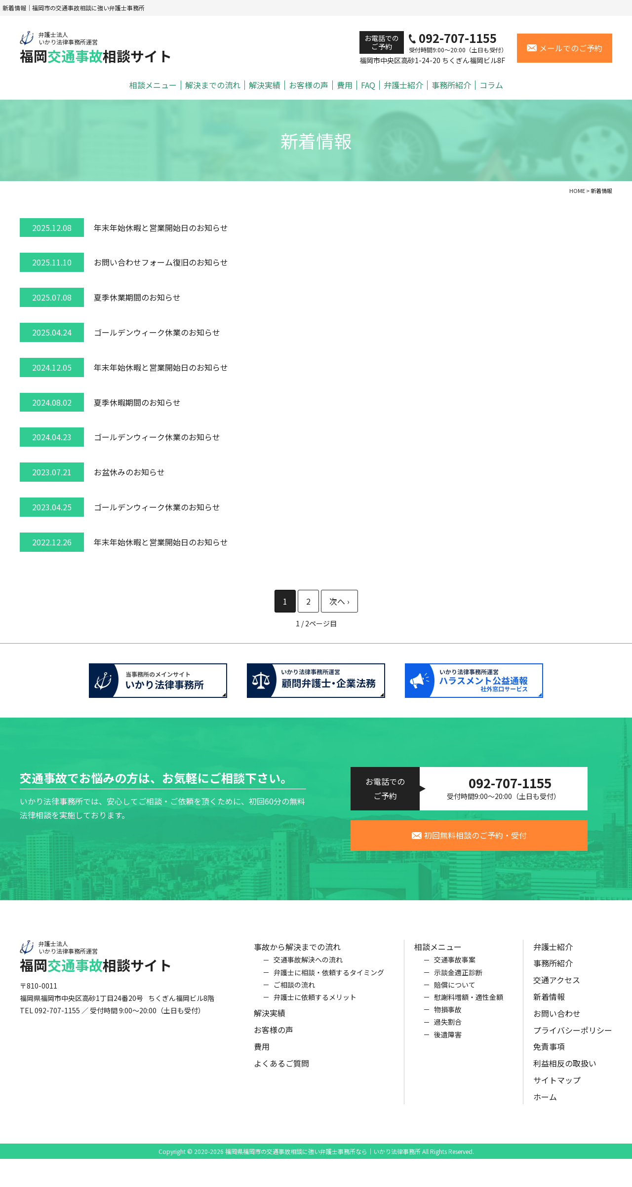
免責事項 (549, 1055)
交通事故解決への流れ (308, 968)
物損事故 (448, 1018)
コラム (491, 85)
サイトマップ (557, 1088)
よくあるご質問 (281, 1071)
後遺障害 (448, 1043)
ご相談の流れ (294, 993)
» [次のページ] (339, 601)
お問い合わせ (557, 1022)
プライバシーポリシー (572, 1038)
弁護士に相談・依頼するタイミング (329, 981)
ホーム (545, 1105)
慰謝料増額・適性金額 (468, 1005)
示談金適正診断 (458, 981)
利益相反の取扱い (564, 1071)
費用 (345, 85)
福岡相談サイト (96, 48)
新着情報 (549, 1005)
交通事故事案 (454, 968)
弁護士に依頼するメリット (315, 1005)
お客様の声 (308, 85)
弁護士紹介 (403, 85)
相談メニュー (153, 85)
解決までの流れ (212, 85)
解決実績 (264, 85)
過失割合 (448, 1030)
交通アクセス (556, 988)
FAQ (368, 85)
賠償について (454, 993)
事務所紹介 (451, 85)
